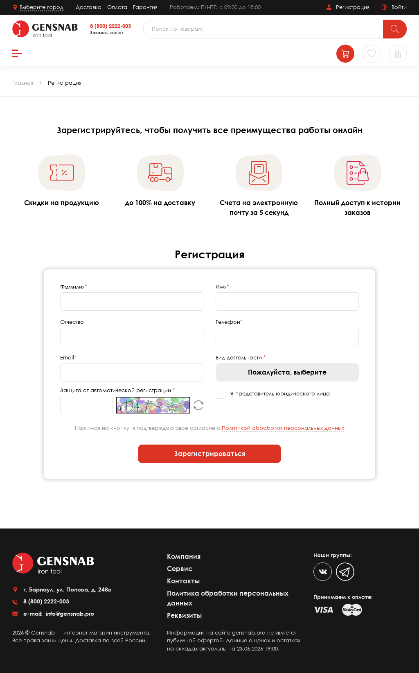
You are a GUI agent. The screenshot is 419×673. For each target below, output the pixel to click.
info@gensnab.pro (69, 613)
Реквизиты (184, 615)
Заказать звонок (107, 32)
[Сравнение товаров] (398, 54)
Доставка (88, 7)
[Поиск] (395, 29)
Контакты (183, 581)
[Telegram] (345, 571)
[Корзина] (345, 54)
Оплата (117, 7)
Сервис (179, 569)
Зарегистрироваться (209, 453)
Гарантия (145, 7)
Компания (183, 556)
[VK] (322, 571)
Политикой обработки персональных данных (283, 428)
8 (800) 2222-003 (110, 26)
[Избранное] (372, 54)
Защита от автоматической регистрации (116, 390)
